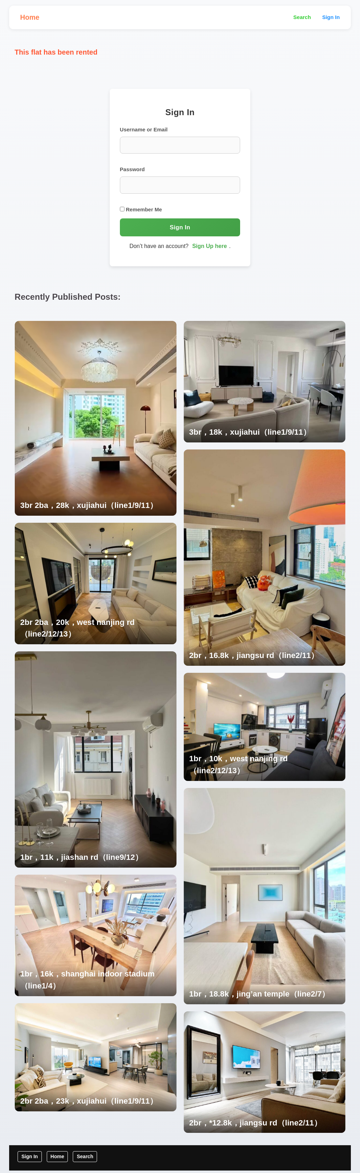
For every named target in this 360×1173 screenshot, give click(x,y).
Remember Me (141, 211)
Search (302, 17)
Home (30, 17)
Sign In (331, 17)
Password (132, 171)
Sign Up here (209, 248)
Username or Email (144, 131)
